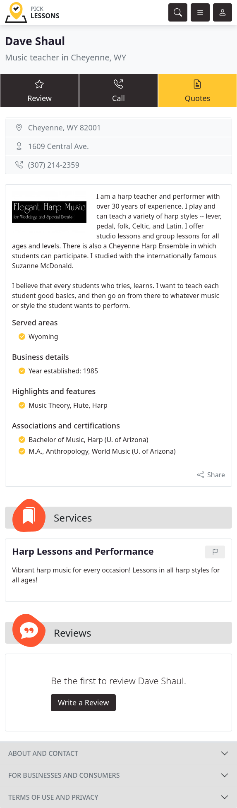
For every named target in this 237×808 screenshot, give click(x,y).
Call (118, 90)
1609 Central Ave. (58, 146)
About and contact (43, 753)
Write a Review (83, 702)
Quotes (197, 90)
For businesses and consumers (64, 775)
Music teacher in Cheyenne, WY (65, 57)
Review (39, 90)
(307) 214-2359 (53, 165)
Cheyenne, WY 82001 (64, 127)
